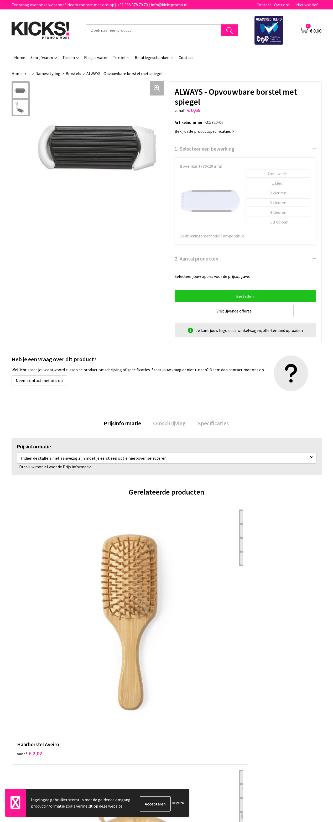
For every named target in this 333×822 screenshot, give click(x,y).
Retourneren (184, 701)
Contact (264, 4)
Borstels (73, 73)
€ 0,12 (261, 596)
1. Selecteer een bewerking (205, 148)
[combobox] (153, 30)
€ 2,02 (29, 596)
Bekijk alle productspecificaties (204, 131)
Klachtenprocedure (113, 710)
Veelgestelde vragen (114, 694)
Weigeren (177, 804)
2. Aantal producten (196, 258)
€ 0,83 (184, 596)
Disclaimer (259, 701)
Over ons (282, 4)
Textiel (119, 57)
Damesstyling (47, 73)
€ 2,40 (107, 604)
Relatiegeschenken (152, 57)
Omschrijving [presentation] (169, 424)
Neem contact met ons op (39, 380)
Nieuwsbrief (307, 4)
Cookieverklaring (265, 694)
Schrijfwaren (41, 57)
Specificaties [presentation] (209, 424)
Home (19, 57)
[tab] (126, 424)
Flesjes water (96, 57)
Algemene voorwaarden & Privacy (279, 686)
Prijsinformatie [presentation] (126, 424)
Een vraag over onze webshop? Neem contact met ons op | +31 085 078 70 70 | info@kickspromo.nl (100, 4)
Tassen (68, 57)
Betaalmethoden (188, 694)
